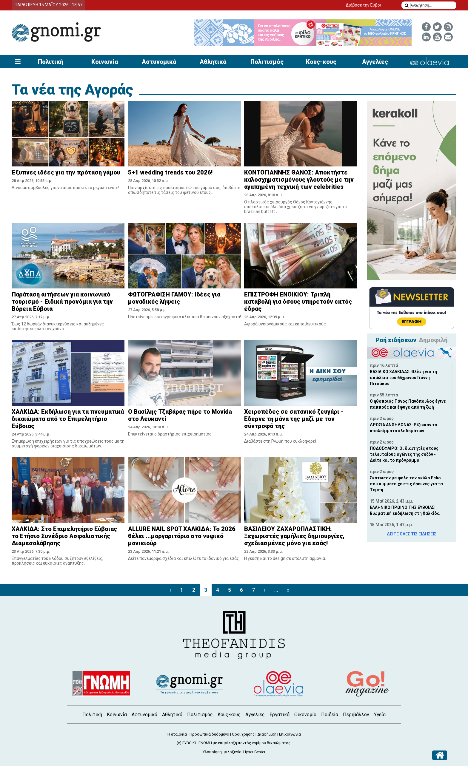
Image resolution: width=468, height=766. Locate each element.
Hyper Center (254, 752)
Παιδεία (329, 714)
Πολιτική (50, 61)
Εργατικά (280, 714)
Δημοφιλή (433, 340)
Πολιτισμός (267, 61)
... (276, 590)
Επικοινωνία (290, 734)
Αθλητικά (213, 61)
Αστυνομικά (159, 61)
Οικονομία (305, 714)
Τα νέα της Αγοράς (72, 89)
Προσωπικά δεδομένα (209, 734)
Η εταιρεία (177, 734)
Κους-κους (321, 61)
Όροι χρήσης (243, 734)
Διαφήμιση (266, 734)
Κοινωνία (104, 61)
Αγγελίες (375, 61)
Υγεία (380, 714)
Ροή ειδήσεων (396, 340)
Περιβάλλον (356, 714)
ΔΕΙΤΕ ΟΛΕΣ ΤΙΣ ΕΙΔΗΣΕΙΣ (411, 534)
